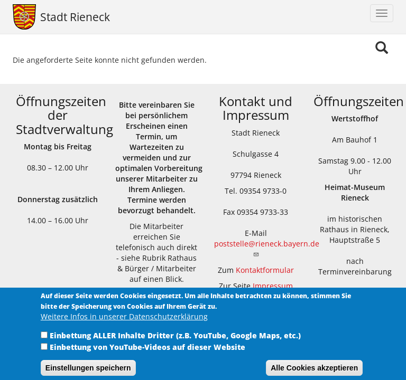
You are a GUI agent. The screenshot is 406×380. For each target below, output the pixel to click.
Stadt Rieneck (75, 17)
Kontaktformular (265, 270)
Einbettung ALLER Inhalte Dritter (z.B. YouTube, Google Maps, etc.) (175, 341)
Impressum (273, 286)
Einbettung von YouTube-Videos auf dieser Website (147, 353)
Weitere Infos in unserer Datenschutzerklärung (124, 322)
